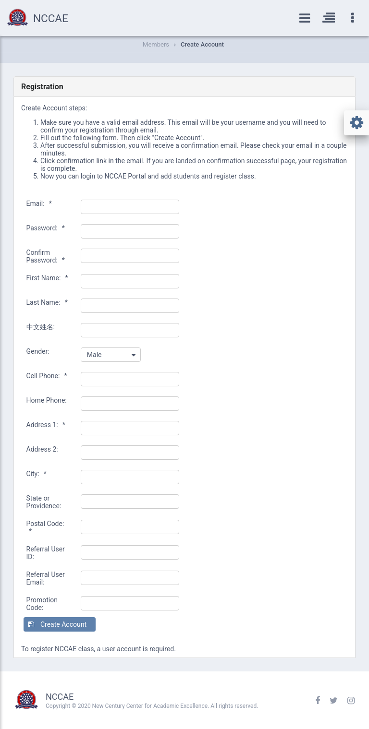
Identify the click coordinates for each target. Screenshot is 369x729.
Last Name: (47, 302)
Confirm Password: (45, 256)
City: (36, 474)
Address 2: (42, 449)
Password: (45, 228)
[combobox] (111, 354)
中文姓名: (40, 327)
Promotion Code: (42, 603)
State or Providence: (44, 502)
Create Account (202, 44)
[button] (60, 624)
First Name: (47, 278)
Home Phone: (46, 400)
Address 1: (45, 425)
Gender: (37, 351)
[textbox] (130, 207)
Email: (39, 203)
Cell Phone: (46, 376)
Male (94, 355)
